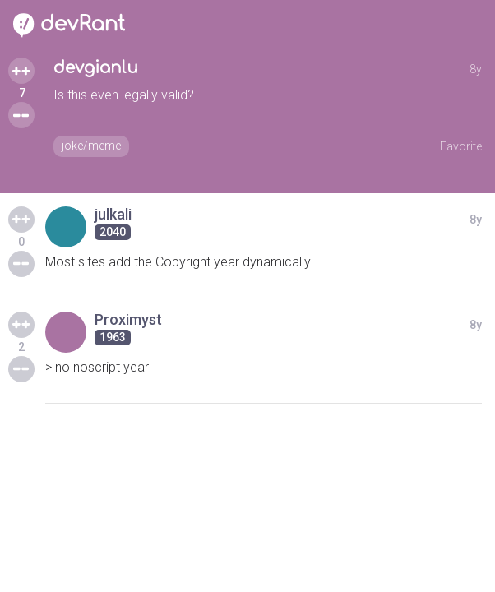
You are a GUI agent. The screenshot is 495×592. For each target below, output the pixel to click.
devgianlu (95, 67)
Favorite (461, 146)
